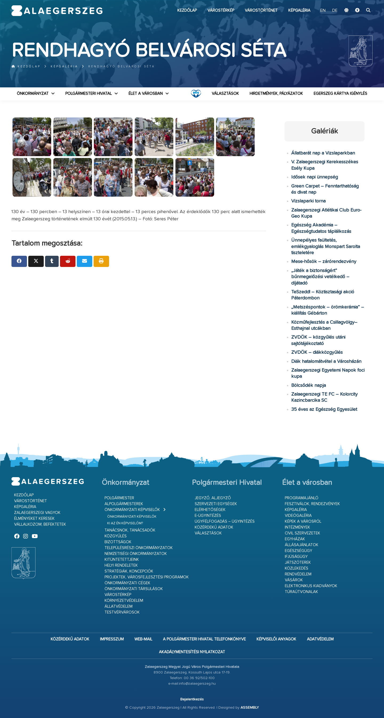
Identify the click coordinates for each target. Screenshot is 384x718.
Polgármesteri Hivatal (88, 94)
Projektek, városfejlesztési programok (147, 577)
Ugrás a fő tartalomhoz (359, 2)
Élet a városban (146, 94)
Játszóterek (298, 563)
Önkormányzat (33, 94)
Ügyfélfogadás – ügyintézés (225, 522)
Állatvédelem (119, 607)
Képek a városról (303, 522)
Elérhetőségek (210, 510)
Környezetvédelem (124, 601)
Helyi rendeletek (121, 565)
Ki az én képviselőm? (125, 523)
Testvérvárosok (122, 612)
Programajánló (301, 498)
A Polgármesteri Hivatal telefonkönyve (204, 639)
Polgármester (119, 498)
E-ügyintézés (208, 516)
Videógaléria (298, 516)
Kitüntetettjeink (122, 560)
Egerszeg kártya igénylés (340, 94)
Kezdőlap (187, 11)
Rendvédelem (298, 574)
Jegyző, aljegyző (213, 498)
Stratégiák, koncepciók (129, 571)
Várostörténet (261, 11)
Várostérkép (220, 11)
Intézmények (297, 527)
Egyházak (295, 539)
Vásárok (294, 580)
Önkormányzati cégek (127, 583)
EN (323, 11)
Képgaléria (299, 11)
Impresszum (112, 639)
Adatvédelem (320, 639)
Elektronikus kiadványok (311, 586)
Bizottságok (118, 542)
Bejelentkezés (192, 699)
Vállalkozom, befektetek (40, 524)
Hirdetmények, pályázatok (276, 94)
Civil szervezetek (302, 533)
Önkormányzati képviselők (132, 510)
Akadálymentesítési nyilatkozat (192, 652)
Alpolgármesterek (124, 504)
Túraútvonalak (301, 592)
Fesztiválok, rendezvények (312, 504)
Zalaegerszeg (56, 10)
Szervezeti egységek (216, 504)
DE (335, 11)
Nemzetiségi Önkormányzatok (136, 554)
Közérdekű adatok (214, 527)
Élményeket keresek (34, 519)
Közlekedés (296, 568)
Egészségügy (298, 551)
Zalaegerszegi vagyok (37, 513)
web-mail (143, 639)
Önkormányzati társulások (134, 589)
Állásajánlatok (301, 545)
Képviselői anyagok (276, 639)
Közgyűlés (116, 536)
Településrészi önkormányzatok (139, 548)
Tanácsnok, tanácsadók (130, 530)
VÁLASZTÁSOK (225, 94)
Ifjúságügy (296, 557)
